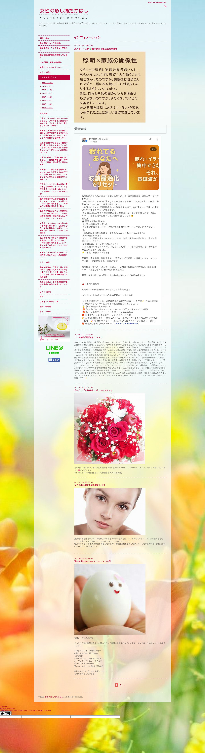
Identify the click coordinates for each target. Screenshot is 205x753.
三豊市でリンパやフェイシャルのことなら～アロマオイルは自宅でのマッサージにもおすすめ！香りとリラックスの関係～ (54, 122)
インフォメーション (48, 77)
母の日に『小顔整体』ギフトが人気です (93, 390)
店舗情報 (43, 113)
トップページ (45, 312)
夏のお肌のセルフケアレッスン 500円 (92, 561)
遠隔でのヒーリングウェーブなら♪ (54, 49)
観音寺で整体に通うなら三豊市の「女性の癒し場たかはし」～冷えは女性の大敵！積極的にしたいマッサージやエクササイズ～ (54, 214)
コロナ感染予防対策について (88, 337)
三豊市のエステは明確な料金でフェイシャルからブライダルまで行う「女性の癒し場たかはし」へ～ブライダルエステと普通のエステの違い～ (54, 174)
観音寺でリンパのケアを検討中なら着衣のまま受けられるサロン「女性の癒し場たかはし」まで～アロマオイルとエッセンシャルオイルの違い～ (54, 243)
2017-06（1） (47, 97)
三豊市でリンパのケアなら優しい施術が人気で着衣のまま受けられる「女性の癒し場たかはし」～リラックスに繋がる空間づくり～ (54, 134)
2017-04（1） (47, 104)
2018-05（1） (47, 90)
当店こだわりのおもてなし (51, 67)
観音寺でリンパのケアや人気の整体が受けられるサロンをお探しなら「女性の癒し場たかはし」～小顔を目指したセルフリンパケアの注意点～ (54, 228)
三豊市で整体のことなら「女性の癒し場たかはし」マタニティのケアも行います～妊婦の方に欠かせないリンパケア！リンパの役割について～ (54, 147)
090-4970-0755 (160, 3)
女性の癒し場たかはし (54, 697)
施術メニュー (45, 38)
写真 (42, 297)
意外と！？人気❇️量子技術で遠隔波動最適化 (95, 49)
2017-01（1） (47, 107)
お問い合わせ (45, 307)
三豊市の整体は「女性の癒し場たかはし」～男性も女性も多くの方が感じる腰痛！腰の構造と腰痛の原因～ (54, 161)
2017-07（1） (47, 93)
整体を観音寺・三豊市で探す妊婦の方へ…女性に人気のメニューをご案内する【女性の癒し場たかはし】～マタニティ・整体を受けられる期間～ (54, 272)
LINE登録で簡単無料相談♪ (51, 62)
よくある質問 (45, 292)
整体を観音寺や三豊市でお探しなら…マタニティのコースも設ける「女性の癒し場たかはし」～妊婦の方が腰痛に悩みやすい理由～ (54, 202)
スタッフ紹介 (45, 72)
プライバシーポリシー (49, 302)
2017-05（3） (47, 100)
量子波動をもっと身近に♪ (50, 43)
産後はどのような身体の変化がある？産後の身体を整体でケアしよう (54, 284)
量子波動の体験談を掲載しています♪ (54, 56)
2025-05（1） (47, 83)
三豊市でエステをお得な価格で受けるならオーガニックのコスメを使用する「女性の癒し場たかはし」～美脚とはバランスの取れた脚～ (54, 189)
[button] (151, 139)
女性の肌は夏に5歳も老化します (89, 485)
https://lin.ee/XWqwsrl (127, 323)
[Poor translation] (8, 713)
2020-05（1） (47, 86)
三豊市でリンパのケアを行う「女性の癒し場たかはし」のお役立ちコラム (54, 255)
